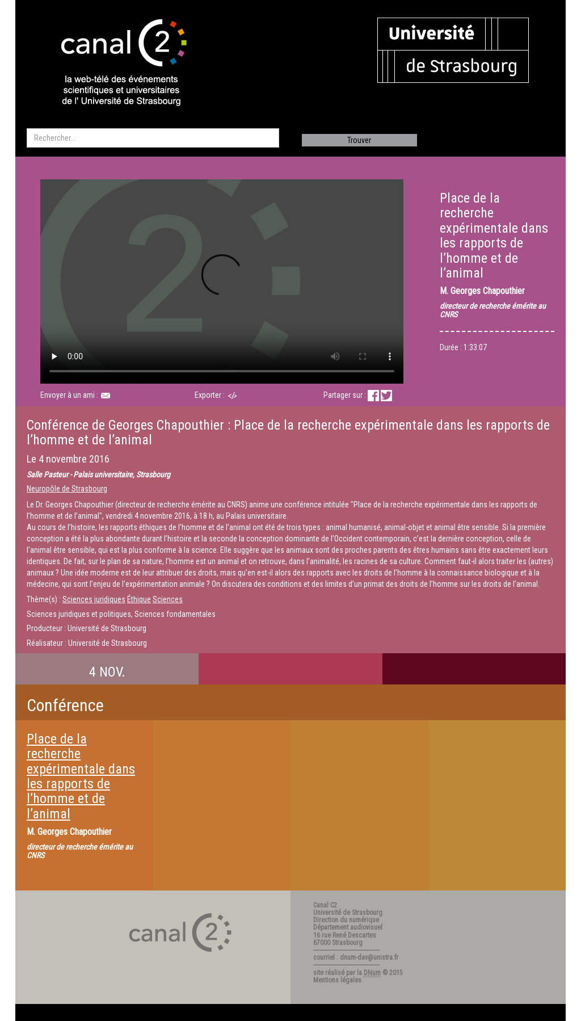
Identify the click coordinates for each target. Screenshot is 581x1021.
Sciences (168, 599)
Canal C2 (325, 905)
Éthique (139, 599)
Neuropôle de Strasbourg (67, 488)
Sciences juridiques (93, 599)
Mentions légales (337, 980)
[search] (153, 138)
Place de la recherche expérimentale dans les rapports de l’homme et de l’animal (81, 776)
